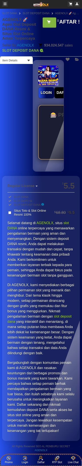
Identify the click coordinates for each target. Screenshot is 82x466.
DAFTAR (64, 93)
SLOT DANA (9, 13)
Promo (9, 460)
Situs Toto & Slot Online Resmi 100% (44, 213)
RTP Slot (57, 460)
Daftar (41, 460)
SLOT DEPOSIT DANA (36, 13)
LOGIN (46, 93)
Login (25, 460)
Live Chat (73, 460)
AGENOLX (25, 45)
